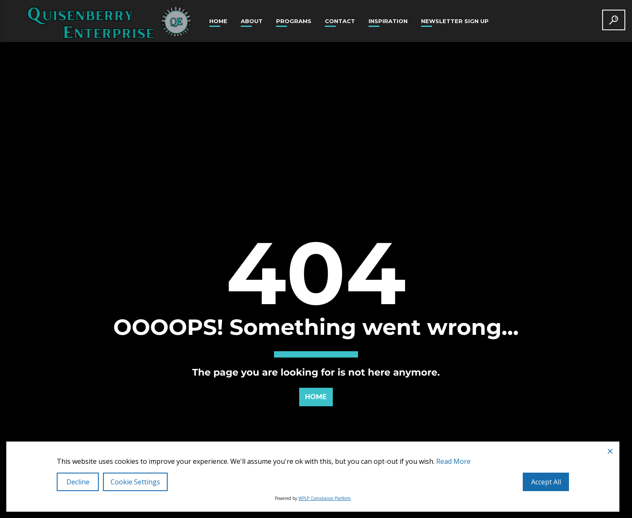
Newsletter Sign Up (455, 21)
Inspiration (388, 21)
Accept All (546, 481)
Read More (453, 461)
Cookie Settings (135, 481)
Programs (293, 21)
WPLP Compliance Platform (324, 498)
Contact (340, 21)
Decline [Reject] (78, 481)
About (252, 21)
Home (218, 21)
